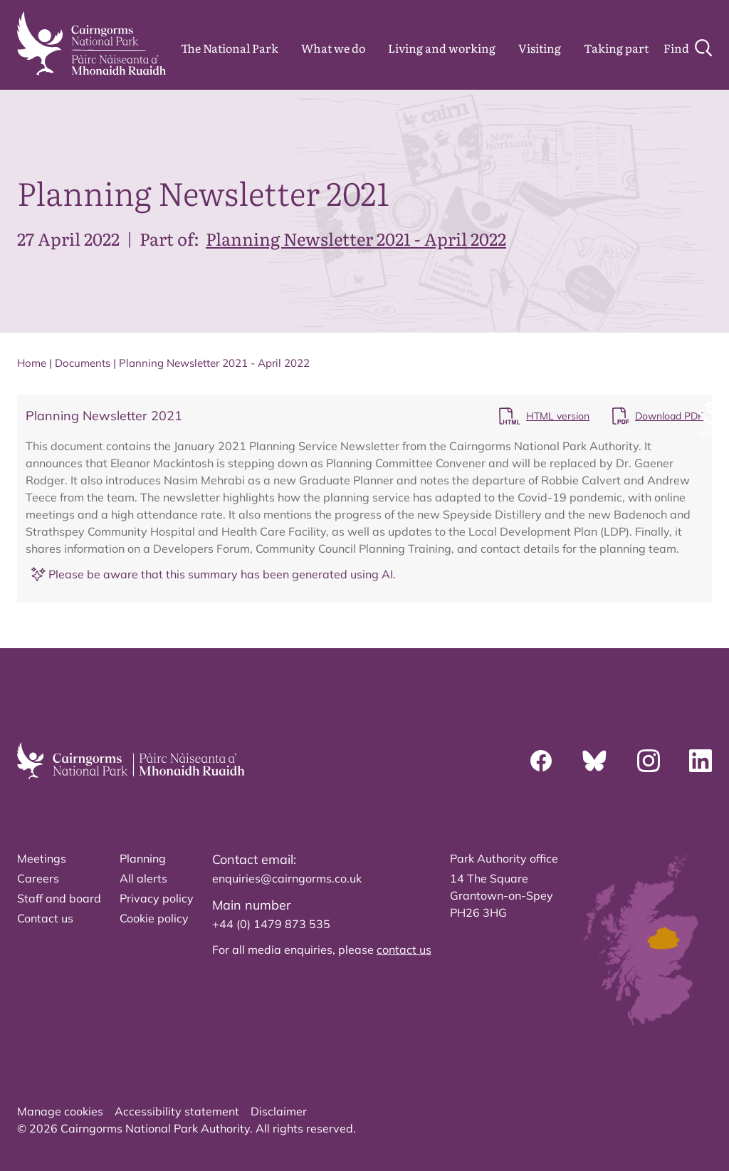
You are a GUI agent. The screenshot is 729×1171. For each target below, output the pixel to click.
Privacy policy (157, 898)
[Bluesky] (594, 760)
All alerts (143, 878)
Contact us (45, 918)
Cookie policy (154, 918)
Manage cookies (60, 1111)
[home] (91, 43)
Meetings (41, 858)
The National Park (229, 47)
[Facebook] (541, 760)
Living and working (441, 47)
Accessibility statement (177, 1111)
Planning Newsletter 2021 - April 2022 (356, 238)
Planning (143, 858)
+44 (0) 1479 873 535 (271, 924)
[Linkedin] (700, 760)
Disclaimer (279, 1111)
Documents (82, 363)
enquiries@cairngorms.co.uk (287, 878)
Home (31, 363)
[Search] (688, 47)
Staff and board (59, 898)
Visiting (539, 47)
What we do (333, 47)
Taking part (616, 47)
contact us (404, 949)
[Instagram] (648, 760)
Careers (38, 878)
